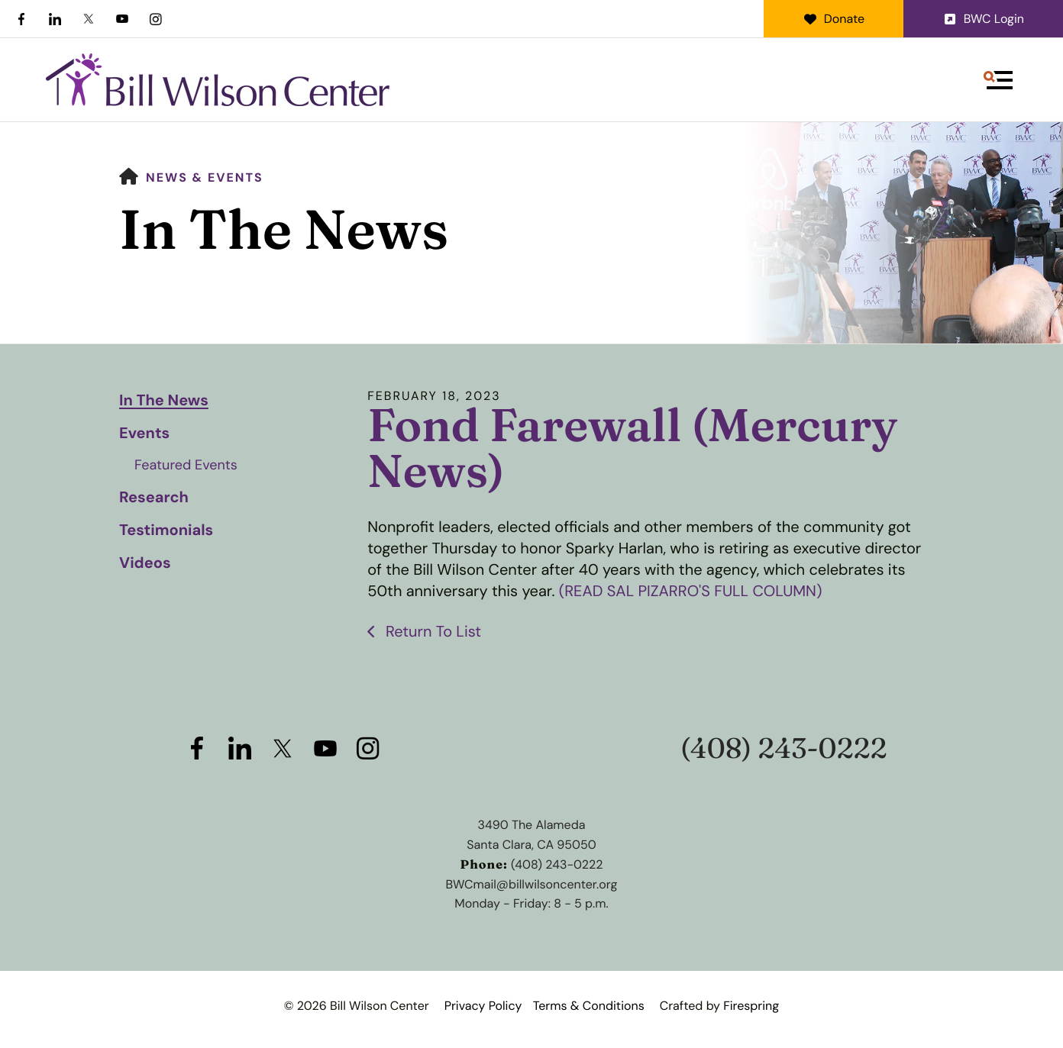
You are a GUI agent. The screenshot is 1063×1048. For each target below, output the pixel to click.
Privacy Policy (483, 1006)
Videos (145, 563)
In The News (163, 401)
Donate (833, 19)
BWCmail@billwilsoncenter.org (532, 884)
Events (144, 433)
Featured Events (185, 465)
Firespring (751, 1006)
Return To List (432, 632)
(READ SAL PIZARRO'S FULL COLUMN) (690, 591)
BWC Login (983, 19)
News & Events (204, 177)
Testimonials (166, 530)
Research (154, 498)
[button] (998, 80)
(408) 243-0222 (783, 748)
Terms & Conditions (589, 1006)
